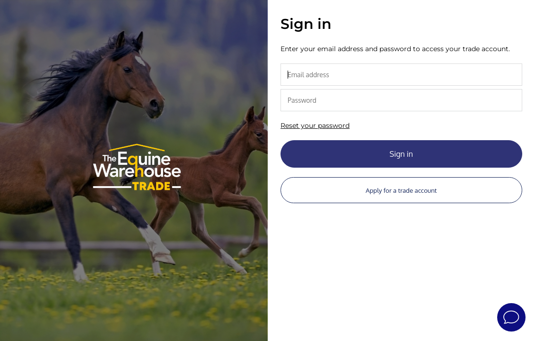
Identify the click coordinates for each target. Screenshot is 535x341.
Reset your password (315, 125)
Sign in (401, 154)
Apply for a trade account (401, 190)
